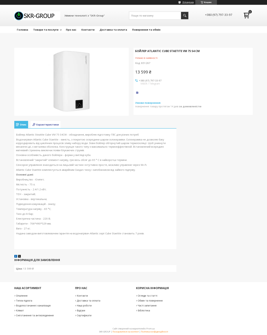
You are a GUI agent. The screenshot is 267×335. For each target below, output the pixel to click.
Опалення (21, 295)
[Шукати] (184, 15)
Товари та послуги (45, 29)
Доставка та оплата (113, 29)
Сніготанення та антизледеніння (35, 315)
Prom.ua (150, 328)
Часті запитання (147, 305)
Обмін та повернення (150, 300)
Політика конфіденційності (154, 331)
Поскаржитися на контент (126, 331)
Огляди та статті (147, 295)
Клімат (20, 310)
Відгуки (81, 310)
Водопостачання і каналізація (33, 305)
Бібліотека (144, 310)
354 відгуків (188, 2)
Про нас (71, 29)
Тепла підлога (24, 300)
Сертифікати (84, 315)
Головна (22, 29)
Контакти (88, 29)
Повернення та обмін (146, 29)
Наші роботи (84, 305)
